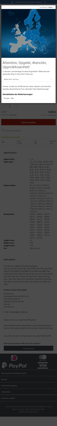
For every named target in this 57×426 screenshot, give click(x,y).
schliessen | (46, 7)
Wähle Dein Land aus (11, 79)
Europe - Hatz (9, 98)
